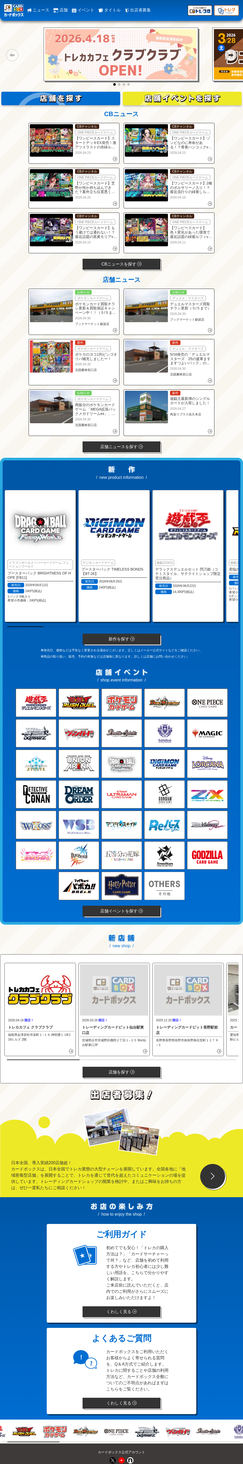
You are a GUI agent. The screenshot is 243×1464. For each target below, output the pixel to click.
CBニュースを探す (122, 264)
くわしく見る (121, 1311)
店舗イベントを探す (121, 911)
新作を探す (121, 639)
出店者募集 (138, 10)
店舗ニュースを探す (121, 447)
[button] (12, 55)
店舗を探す (121, 1072)
